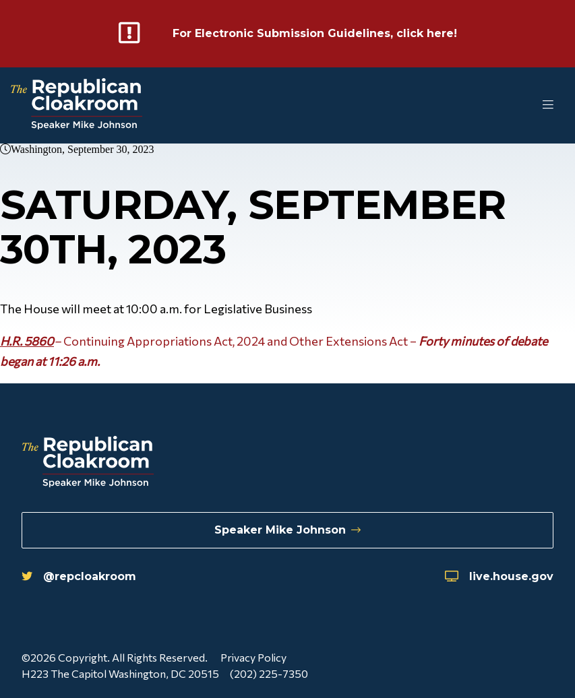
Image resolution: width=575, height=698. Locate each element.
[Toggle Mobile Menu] (521, 105)
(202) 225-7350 (269, 673)
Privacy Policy (253, 657)
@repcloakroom (79, 576)
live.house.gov (499, 576)
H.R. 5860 (27, 341)
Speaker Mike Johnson (287, 530)
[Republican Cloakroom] (76, 105)
